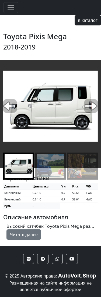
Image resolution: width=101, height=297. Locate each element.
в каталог (87, 20)
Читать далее (24, 234)
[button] (91, 106)
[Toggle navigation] (10, 7)
